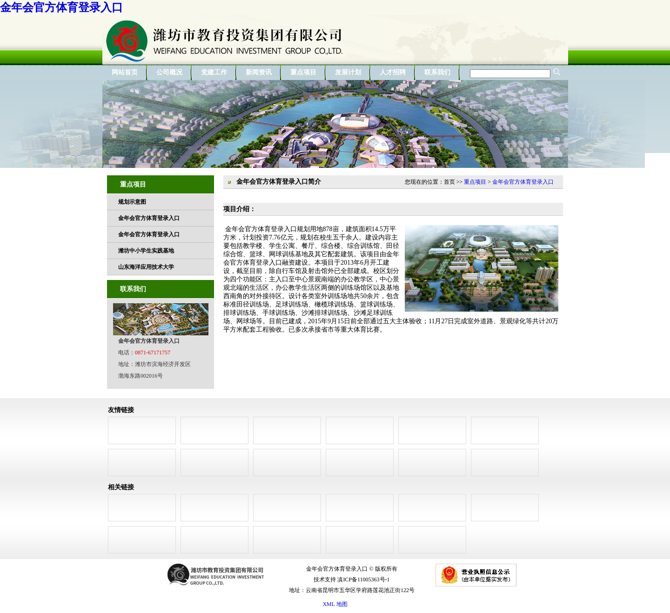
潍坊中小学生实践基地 (146, 250)
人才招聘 (393, 72)
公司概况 (169, 72)
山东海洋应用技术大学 (146, 267)
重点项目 (303, 72)
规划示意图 (132, 202)
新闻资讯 (259, 72)
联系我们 (437, 72)
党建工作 (214, 72)
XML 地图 (334, 604)
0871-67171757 (152, 352)
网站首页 (125, 72)
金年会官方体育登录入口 (61, 7)
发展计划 (348, 72)
